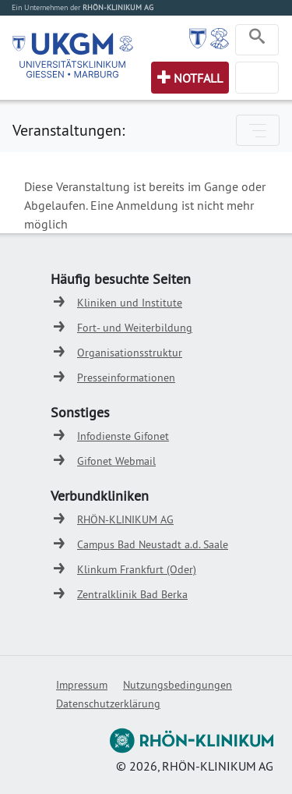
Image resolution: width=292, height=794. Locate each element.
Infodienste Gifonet (123, 436)
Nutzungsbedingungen (177, 685)
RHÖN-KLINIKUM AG (125, 519)
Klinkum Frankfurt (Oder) (136, 569)
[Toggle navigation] (257, 39)
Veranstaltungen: (68, 130)
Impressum (81, 685)
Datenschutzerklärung (108, 704)
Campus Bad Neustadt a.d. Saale (152, 544)
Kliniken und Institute (129, 303)
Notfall (198, 78)
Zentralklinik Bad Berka (132, 594)
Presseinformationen (126, 377)
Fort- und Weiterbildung (134, 328)
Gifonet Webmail (116, 461)
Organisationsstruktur (129, 353)
